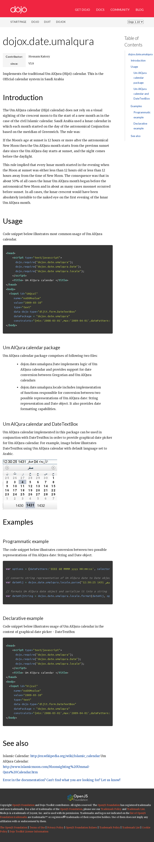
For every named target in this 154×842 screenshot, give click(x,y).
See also (15, 743)
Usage (13, 220)
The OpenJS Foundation (13, 827)
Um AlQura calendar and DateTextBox (142, 93)
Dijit (47, 21)
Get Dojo (82, 9)
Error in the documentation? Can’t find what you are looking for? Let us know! (61, 780)
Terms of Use (37, 827)
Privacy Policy (55, 827)
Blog (140, 9)
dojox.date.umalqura (48, 41)
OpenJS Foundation (23, 805)
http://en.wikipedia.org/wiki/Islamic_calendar (65, 756)
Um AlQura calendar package (140, 77)
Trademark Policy (111, 809)
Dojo (35, 21)
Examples (18, 521)
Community (120, 9)
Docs (100, 9)
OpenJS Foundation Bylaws (81, 827)
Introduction (23, 97)
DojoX (61, 21)
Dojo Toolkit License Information (28, 831)
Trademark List (136, 809)
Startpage (18, 21)
